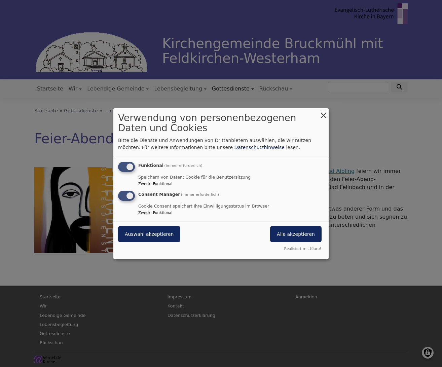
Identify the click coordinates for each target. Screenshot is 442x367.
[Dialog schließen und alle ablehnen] (324, 112)
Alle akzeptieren (296, 234)
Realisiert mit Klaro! (302, 249)
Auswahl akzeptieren (149, 234)
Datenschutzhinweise (259, 147)
